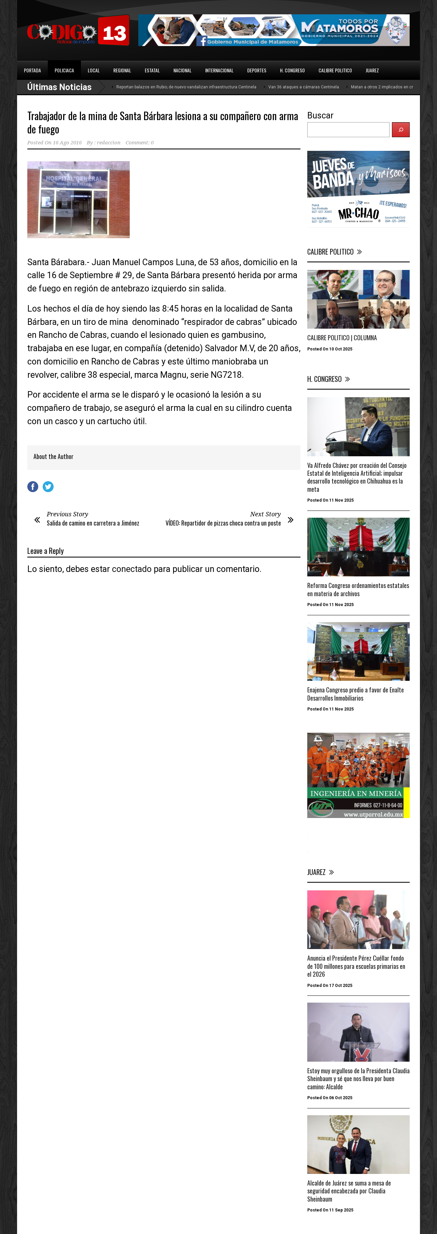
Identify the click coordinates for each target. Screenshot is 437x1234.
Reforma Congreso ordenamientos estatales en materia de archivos (358, 589)
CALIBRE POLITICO (335, 70)
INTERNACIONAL (219, 70)
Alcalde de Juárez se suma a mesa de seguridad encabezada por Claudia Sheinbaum (349, 1190)
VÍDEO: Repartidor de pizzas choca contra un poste (223, 522)
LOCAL (94, 70)
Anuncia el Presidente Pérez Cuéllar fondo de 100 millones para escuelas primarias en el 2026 (356, 965)
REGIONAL (122, 70)
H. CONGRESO (292, 70)
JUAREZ (372, 70)
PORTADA (32, 70)
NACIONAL (182, 70)
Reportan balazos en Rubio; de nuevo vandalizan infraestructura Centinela (186, 87)
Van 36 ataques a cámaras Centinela (303, 87)
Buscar (320, 115)
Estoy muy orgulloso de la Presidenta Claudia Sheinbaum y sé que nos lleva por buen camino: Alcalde (358, 1078)
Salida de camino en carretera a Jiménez (93, 522)
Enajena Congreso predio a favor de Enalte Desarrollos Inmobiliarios (355, 693)
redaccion (109, 143)
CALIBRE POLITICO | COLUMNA (342, 337)
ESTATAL (152, 70)
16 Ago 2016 (67, 143)
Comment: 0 (140, 143)
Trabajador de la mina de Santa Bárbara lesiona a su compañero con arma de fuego (162, 122)
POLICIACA (64, 70)
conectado (132, 569)
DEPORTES (256, 70)
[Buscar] (401, 129)
